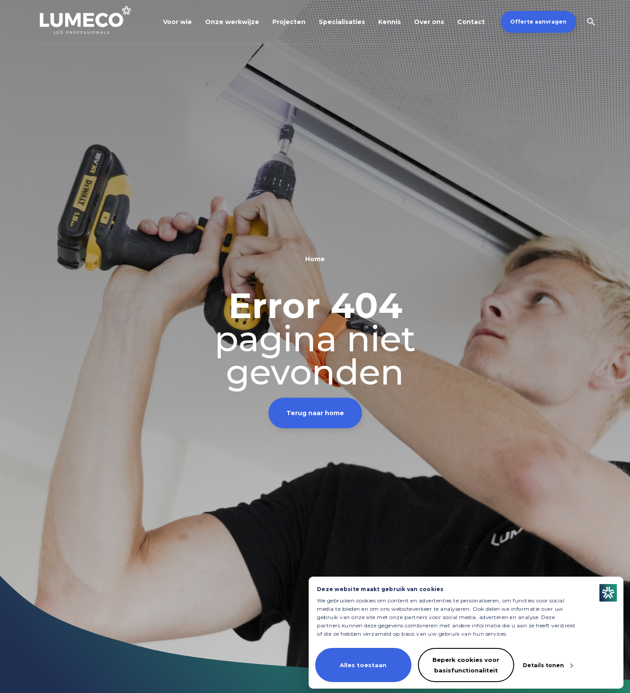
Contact (471, 22)
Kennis (389, 22)
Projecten (289, 22)
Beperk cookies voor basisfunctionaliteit (465, 665)
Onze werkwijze (232, 22)
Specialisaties (342, 22)
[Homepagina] (86, 20)
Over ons (429, 22)
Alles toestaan (363, 665)
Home (315, 259)
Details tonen (543, 665)
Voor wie (177, 22)
